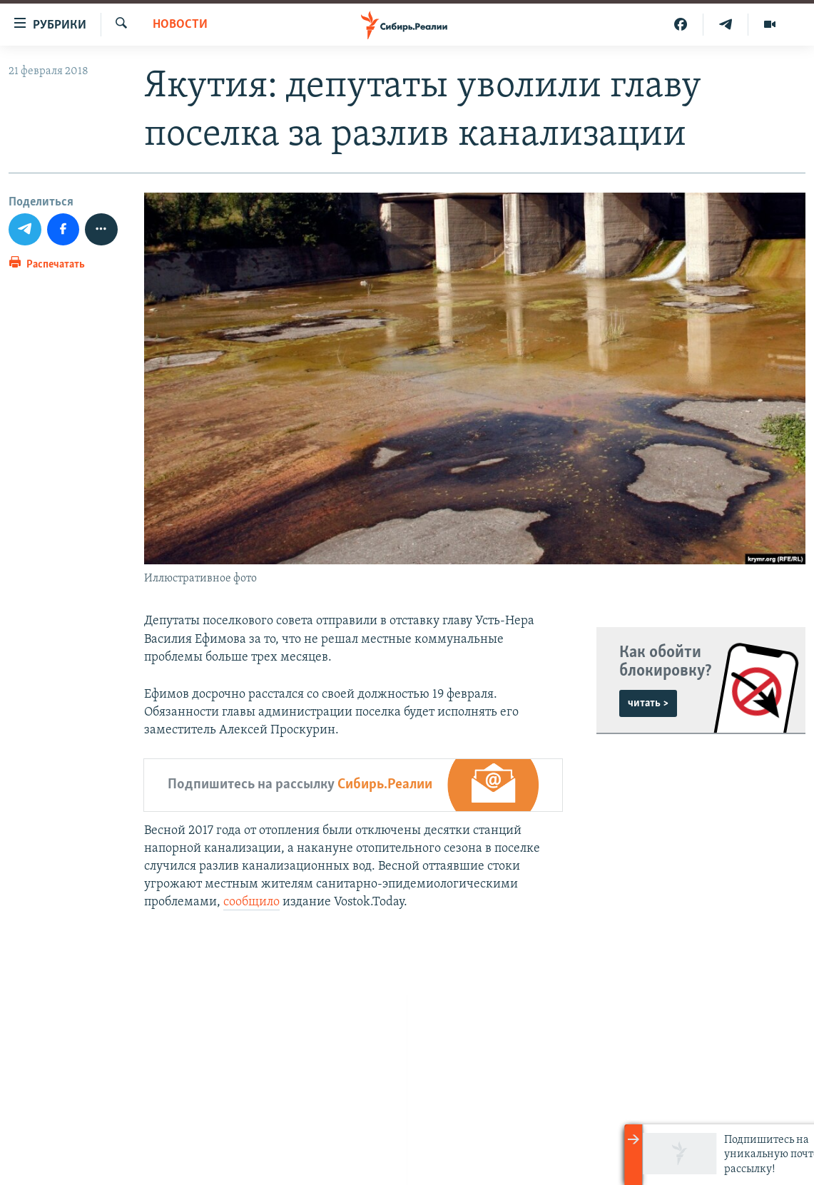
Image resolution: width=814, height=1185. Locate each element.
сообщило (251, 902)
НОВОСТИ (180, 24)
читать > (648, 703)
